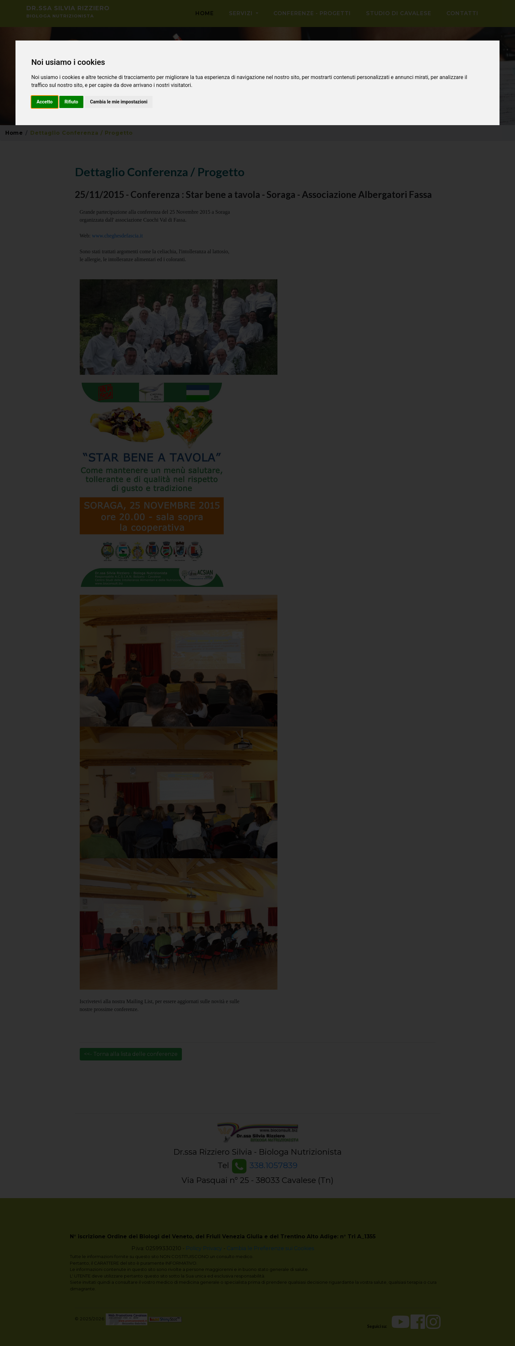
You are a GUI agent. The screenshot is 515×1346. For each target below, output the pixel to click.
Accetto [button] (45, 101)
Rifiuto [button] (71, 101)
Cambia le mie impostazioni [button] (118, 101)
